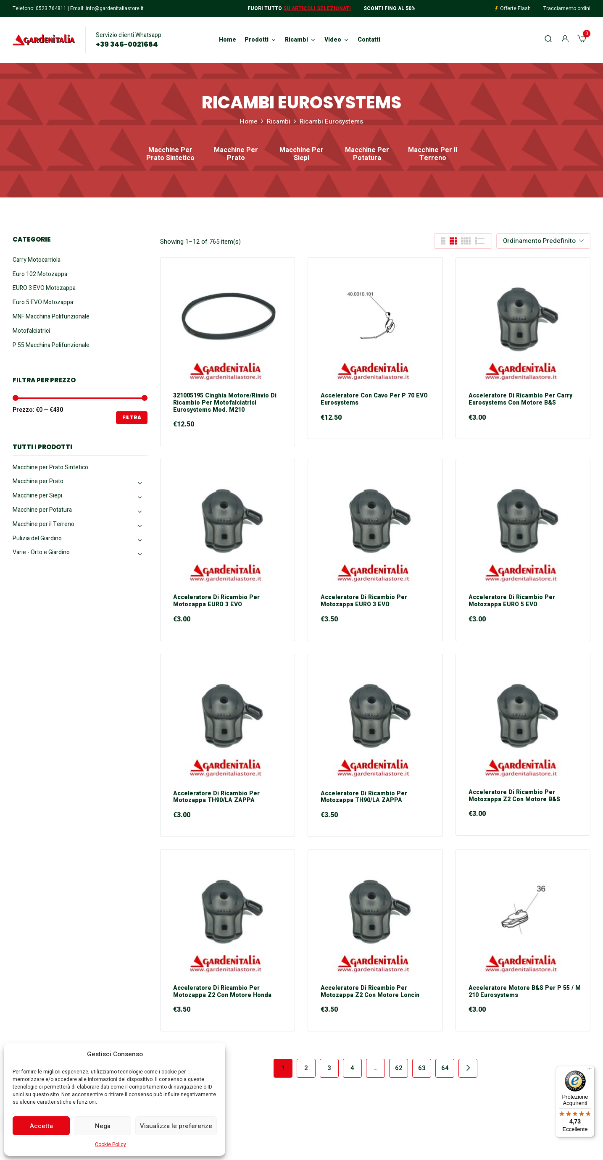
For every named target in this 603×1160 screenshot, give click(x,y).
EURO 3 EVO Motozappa (44, 288)
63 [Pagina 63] (422, 1068)
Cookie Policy (110, 1144)
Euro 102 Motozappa (40, 274)
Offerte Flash (515, 8)
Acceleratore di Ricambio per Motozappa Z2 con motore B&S (514, 796)
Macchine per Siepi (301, 154)
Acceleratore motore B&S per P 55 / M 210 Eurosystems (525, 992)
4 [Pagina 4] (352, 1068)
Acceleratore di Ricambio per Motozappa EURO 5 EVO (512, 601)
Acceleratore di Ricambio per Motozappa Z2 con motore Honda (222, 992)
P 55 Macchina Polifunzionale (51, 345)
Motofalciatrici (31, 330)
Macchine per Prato (236, 154)
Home (249, 121)
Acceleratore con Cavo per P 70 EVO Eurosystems (374, 399)
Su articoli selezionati (317, 8)
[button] (581, 40)
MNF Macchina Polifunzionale (51, 316)
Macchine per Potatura (367, 154)
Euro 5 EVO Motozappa (43, 302)
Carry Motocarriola (37, 259)
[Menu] (590, 1071)
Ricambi (278, 121)
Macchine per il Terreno (432, 154)
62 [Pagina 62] (399, 1068)
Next (467, 1068)
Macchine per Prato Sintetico (170, 154)
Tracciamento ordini (566, 8)
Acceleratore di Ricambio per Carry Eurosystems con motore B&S (520, 399)
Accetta (41, 1126)
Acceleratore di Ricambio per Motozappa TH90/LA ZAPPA (216, 797)
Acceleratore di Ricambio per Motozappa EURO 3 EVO (216, 601)
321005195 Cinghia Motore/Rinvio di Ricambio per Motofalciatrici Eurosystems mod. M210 (224, 402)
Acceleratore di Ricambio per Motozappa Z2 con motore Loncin (370, 992)
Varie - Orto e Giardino (41, 552)
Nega (103, 1126)
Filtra (131, 417)
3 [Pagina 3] (329, 1068)
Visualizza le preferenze (176, 1126)
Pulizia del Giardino (37, 538)
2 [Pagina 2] (306, 1068)
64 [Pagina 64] (445, 1068)
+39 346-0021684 (127, 44)
